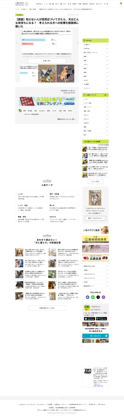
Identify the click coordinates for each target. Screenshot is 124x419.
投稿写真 (74, 3)
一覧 (105, 95)
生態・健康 (51, 3)
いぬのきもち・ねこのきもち (27, 404)
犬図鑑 (79, 3)
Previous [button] (16, 42)
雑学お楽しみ (39, 3)
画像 (85, 72)
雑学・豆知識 (33, 9)
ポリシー (64, 404)
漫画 (85, 60)
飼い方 (57, 3)
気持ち (70, 111)
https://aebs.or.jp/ (98, 386)
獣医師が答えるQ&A (89, 266)
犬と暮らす (24, 9)
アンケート (87, 88)
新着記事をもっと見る (47, 308)
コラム (85, 64)
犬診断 (85, 282)
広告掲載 (49, 404)
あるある (42, 111)
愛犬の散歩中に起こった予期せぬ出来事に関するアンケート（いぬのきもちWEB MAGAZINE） (47, 56)
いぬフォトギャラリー (90, 278)
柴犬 (85, 135)
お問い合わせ (101, 404)
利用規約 (57, 404)
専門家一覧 (92, 404)
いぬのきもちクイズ (89, 274)
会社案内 (51, 407)
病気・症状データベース (90, 52)
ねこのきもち (41, 404)
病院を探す (92, 3)
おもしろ (86, 119)
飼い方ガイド (99, 3)
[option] (47, 43)
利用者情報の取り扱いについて (78, 404)
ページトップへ (62, 398)
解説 (48, 111)
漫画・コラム (63, 3)
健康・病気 (87, 111)
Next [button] (78, 42)
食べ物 (69, 3)
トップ (17, 9)
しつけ (45, 3)
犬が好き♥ (86, 48)
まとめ (54, 111)
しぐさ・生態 (87, 103)
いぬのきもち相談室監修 (31, 114)
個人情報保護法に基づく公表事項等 (65, 407)
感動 (85, 127)
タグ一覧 (106, 3)
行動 (35, 111)
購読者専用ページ (89, 286)
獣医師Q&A (85, 3)
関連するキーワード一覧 (65, 119)
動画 (85, 68)
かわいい (86, 115)
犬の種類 (86, 84)
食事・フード (87, 107)
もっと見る (95, 181)
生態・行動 (62, 111)
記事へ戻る (47, 61)
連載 (85, 56)
